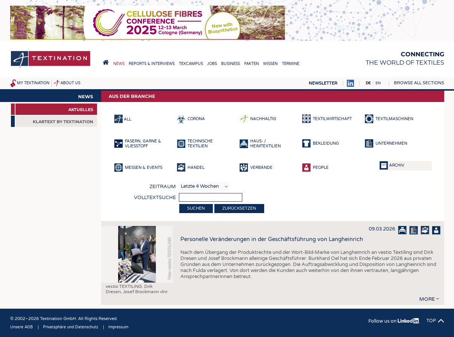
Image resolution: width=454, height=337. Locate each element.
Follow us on (393, 321)
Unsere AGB (21, 327)
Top (431, 320)
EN (378, 83)
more (427, 299)
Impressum (118, 327)
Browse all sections (419, 82)
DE (368, 83)
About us (70, 83)
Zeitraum (162, 187)
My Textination (33, 83)
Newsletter (323, 83)
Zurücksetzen (239, 208)
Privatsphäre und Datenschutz (70, 327)
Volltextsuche (155, 198)
